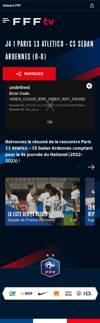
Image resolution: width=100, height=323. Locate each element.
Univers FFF (14, 5)
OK (50, 122)
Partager (33, 74)
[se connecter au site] (92, 5)
